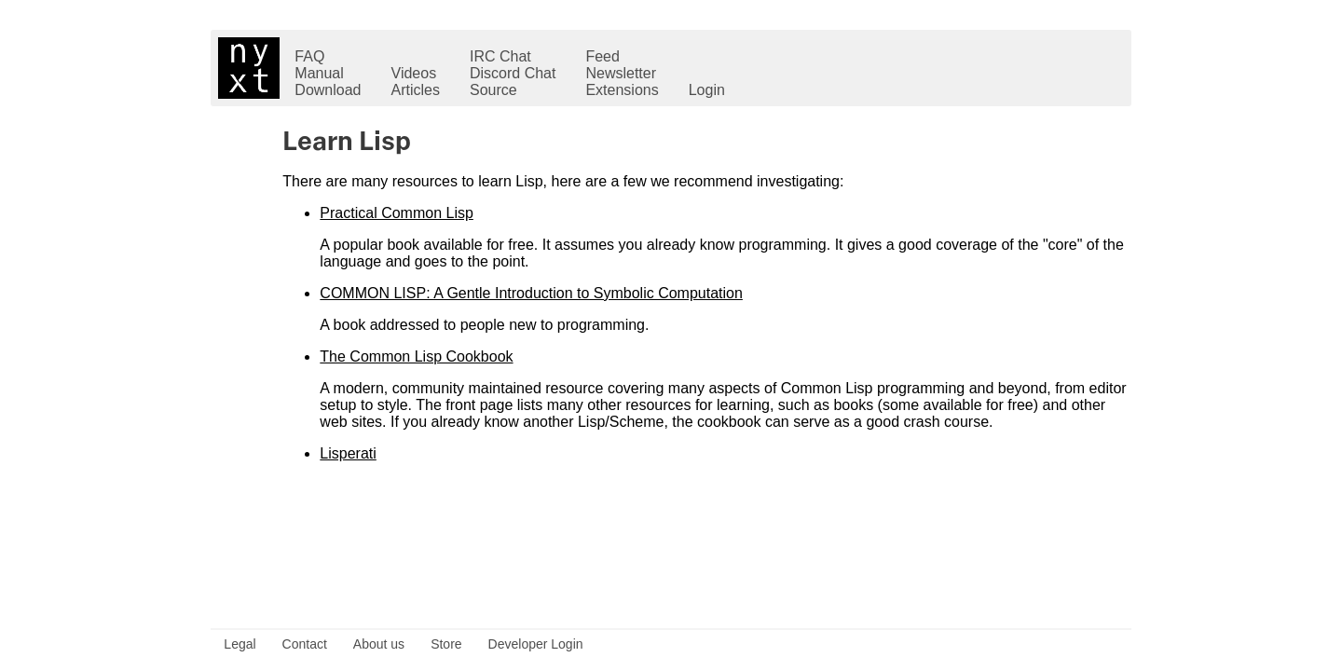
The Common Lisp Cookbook (416, 356)
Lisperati (348, 453)
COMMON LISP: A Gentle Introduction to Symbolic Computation (531, 293)
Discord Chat (512, 73)
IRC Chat (500, 56)
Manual (318, 73)
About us (378, 644)
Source (493, 90)
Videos (414, 73)
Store (446, 644)
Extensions (621, 90)
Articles (415, 90)
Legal (239, 644)
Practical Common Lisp (396, 213)
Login (707, 90)
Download (327, 90)
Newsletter (620, 73)
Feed (602, 56)
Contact (304, 644)
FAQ (309, 56)
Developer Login (535, 644)
